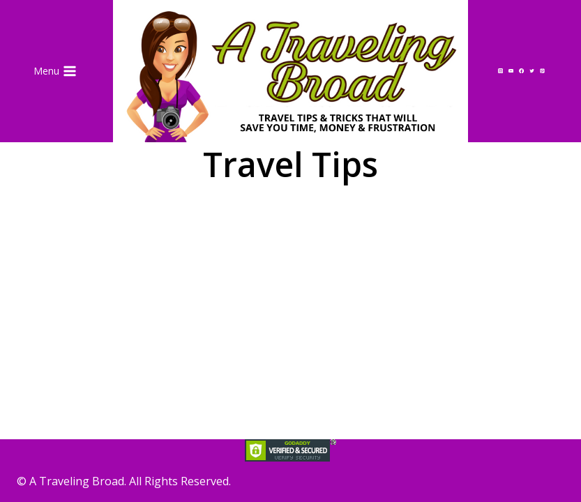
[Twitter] (532, 71)
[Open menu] (55, 71)
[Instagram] (500, 71)
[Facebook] (521, 71)
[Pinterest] (543, 71)
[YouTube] (510, 71)
